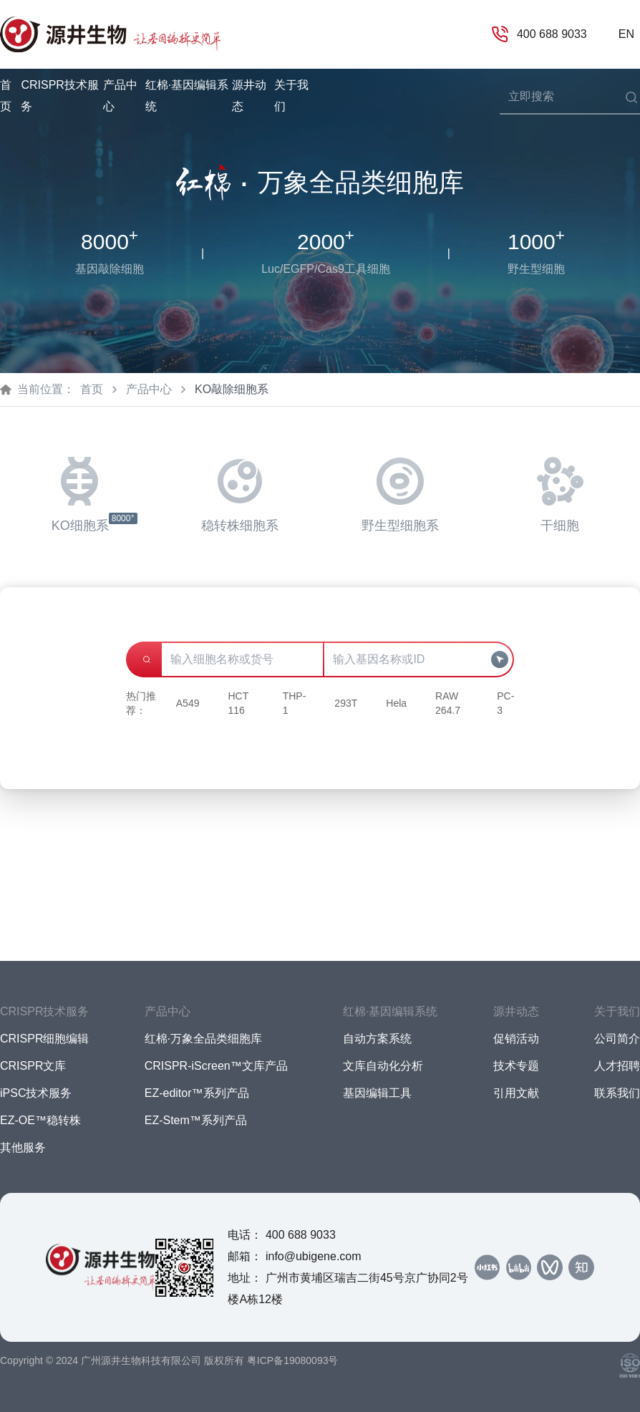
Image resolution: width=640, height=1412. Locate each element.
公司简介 (617, 1039)
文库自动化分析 (383, 1066)
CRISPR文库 (33, 1066)
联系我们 (617, 1093)
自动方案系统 (377, 1039)
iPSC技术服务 (36, 1093)
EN (626, 34)
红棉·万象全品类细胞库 (203, 1039)
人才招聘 (617, 1066)
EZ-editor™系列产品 (197, 1093)
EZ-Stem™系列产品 (196, 1120)
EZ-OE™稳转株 (40, 1120)
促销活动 (516, 1039)
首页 (5, 95)
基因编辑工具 (377, 1093)
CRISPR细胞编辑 (44, 1039)
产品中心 (149, 389)
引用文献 (516, 1093)
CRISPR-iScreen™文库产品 (216, 1066)
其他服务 (23, 1147)
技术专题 (516, 1066)
